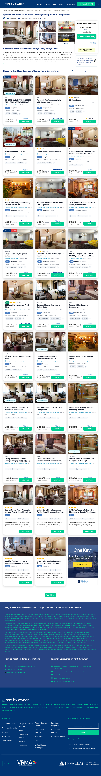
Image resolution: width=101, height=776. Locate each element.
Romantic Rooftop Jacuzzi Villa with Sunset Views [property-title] (49, 101)
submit (83, 732)
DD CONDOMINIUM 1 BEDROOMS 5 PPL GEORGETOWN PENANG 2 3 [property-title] (18, 101)
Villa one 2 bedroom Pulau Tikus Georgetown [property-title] (49, 408)
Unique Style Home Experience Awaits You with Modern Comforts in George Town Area (50, 511)
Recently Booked (58, 736)
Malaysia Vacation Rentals (16, 672)
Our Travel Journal (39, 731)
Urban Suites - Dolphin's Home (64, 681)
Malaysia (30, 10)
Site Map (87, 744)
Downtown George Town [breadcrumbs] (85, 102)
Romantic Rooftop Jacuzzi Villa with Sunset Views (70, 672)
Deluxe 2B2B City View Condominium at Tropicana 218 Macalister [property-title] (49, 460)
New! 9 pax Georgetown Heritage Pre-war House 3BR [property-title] (18, 204)
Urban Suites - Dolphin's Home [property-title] (49, 151)
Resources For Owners (57, 731)
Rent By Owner (78, 748)
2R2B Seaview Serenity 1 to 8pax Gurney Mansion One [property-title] (82, 204)
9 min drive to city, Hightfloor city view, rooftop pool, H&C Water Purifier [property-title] (82, 152)
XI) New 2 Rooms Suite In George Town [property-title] (18, 357)
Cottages (6, 736)
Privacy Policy (72, 744)
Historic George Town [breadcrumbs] (20, 154)
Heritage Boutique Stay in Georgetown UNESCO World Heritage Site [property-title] (48, 357)
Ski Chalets (7, 740)
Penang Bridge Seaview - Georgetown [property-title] (79, 306)
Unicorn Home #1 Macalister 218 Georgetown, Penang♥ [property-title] (81, 460)
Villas (21, 730)
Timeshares (23, 745)
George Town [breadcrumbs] (14, 105)
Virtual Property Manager (41, 746)
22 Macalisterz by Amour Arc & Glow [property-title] (17, 306)
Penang (37, 10)
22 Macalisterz (58, 675)
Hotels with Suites (23, 736)
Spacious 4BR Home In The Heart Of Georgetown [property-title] (50, 204)
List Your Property (55, 724)
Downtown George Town (61, 10)
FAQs (37, 740)
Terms (81, 744)
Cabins (5, 732)
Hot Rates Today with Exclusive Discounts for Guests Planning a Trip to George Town (81, 511)
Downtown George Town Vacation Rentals (21, 666)
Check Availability (86, 36)
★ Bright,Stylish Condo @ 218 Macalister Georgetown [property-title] (16, 408)
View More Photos (10, 42)
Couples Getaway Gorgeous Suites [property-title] (16, 255)
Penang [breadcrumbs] (8, 105)
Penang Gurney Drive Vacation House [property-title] (81, 357)
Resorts (22, 741)
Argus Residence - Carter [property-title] (15, 151)
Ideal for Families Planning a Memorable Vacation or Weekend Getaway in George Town (18, 562)
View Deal (25, 121)
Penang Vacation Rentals (15, 669)
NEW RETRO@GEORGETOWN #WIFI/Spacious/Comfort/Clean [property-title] (81, 255)
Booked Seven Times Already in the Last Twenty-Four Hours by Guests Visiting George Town (17, 511)
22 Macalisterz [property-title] (75, 100)
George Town (46, 10)
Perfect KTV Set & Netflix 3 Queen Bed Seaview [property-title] (50, 255)
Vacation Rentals (9, 727)
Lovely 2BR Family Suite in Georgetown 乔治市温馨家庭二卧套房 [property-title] (18, 460)
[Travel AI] (71, 763)
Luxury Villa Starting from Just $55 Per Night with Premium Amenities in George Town (49, 562)
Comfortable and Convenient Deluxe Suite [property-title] (48, 306)
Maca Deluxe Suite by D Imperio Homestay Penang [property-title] (81, 408)
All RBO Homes (8, 723)
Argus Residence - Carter (62, 678)
